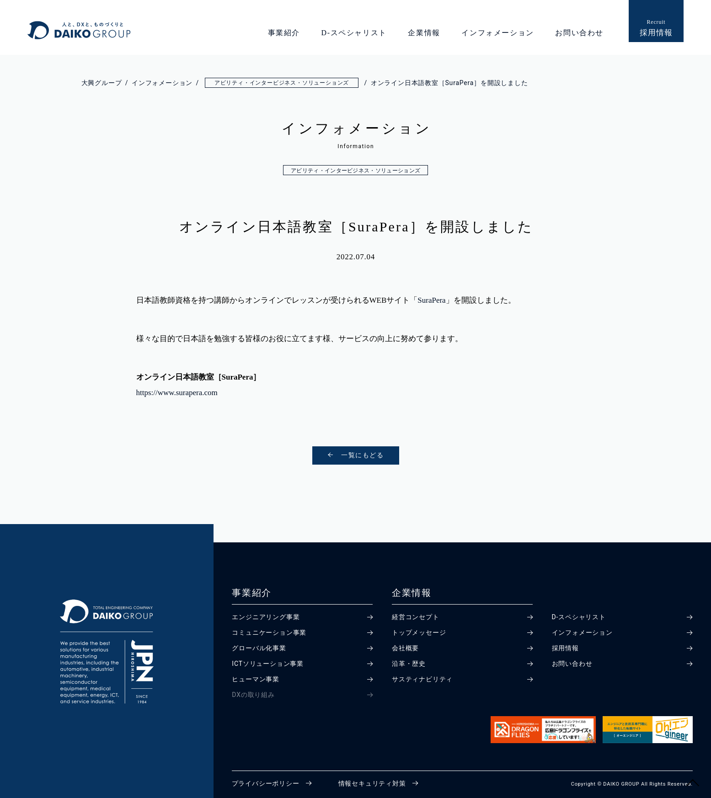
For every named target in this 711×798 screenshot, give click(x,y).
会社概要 (405, 648)
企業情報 (424, 33)
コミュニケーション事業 (269, 632)
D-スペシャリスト (354, 33)
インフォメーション (497, 33)
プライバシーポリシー (265, 783)
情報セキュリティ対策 (372, 783)
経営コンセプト (415, 617)
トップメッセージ (419, 632)
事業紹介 (284, 33)
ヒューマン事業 (255, 679)
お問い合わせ (579, 33)
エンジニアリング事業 (265, 617)
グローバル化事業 (259, 648)
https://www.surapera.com (177, 392)
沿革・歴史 (409, 663)
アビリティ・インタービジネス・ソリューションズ (355, 170)
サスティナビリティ (422, 679)
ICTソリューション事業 (268, 663)
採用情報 (565, 648)
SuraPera (431, 300)
